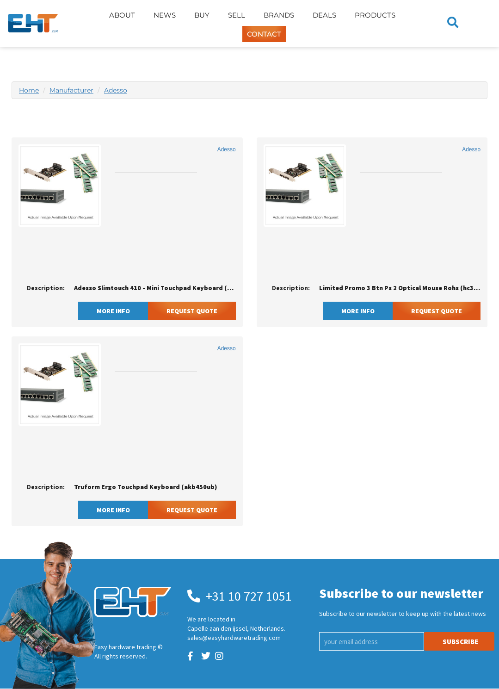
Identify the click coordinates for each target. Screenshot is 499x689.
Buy (201, 15)
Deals (324, 15)
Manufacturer (71, 90)
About (122, 15)
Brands (279, 15)
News (165, 15)
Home (29, 90)
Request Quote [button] (191, 311)
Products (375, 15)
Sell (236, 15)
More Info (113, 311)
